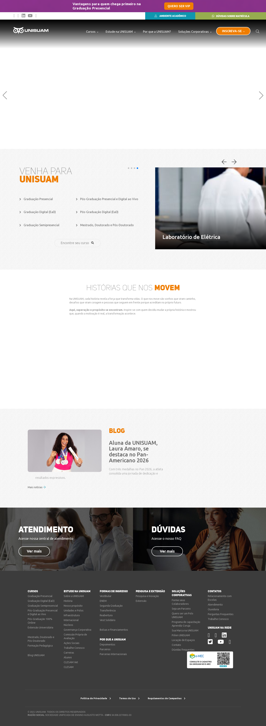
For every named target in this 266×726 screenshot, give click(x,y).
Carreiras (69, 652)
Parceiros (105, 649)
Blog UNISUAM (36, 655)
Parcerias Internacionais (113, 654)
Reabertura (106, 615)
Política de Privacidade (96, 698)
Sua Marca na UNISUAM (185, 630)
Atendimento (215, 604)
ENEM (103, 600)
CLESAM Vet (71, 662)
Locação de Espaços (183, 640)
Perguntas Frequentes (220, 614)
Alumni (68, 657)
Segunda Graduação (111, 605)
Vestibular (105, 596)
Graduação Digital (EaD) (37, 212)
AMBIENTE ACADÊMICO (170, 16)
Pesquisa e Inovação (147, 596)
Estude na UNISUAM (121, 31)
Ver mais (34, 551)
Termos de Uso (129, 698)
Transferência (108, 610)
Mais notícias (37, 487)
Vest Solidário (107, 620)
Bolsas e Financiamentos (114, 629)
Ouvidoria (213, 609)
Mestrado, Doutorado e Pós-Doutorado (105, 225)
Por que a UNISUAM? (157, 31)
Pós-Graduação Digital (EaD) (97, 212)
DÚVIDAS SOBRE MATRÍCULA (230, 16)
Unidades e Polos (73, 610)
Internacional (71, 620)
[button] (5, 95)
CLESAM (69, 667)
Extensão (141, 600)
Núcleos (68, 624)
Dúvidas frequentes (183, 649)
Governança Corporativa (77, 629)
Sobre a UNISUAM (74, 596)
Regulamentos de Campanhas (166, 698)
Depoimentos (107, 644)
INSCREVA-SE (233, 31)
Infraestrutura (72, 615)
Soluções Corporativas (195, 31)
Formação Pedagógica (40, 645)
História (68, 600)
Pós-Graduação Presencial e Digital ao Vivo (107, 199)
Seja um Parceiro (181, 608)
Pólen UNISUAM (181, 635)
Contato (176, 644)
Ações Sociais (71, 643)
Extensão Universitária (40, 627)
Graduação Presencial (36, 199)
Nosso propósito (73, 605)
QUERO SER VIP (179, 6)
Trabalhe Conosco (74, 647)
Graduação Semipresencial (39, 225)
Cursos (92, 31)
